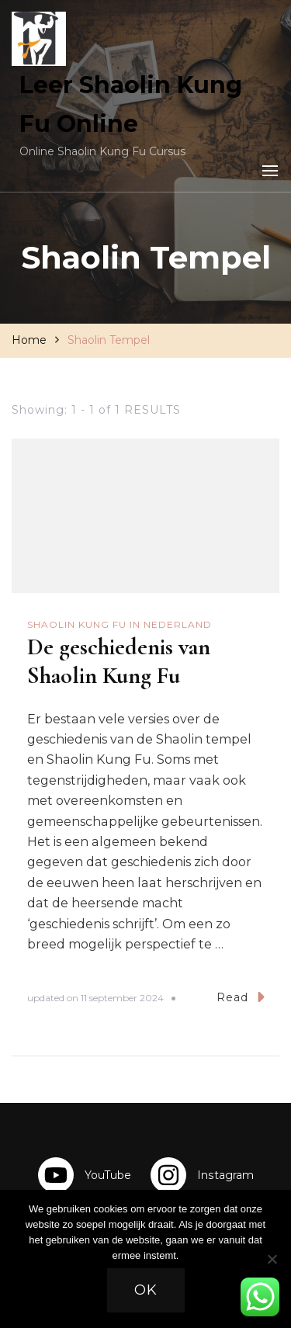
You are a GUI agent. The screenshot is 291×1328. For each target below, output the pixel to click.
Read (241, 996)
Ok (146, 1290)
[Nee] (271, 1270)
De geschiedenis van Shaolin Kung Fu (118, 661)
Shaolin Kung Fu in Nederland (119, 624)
